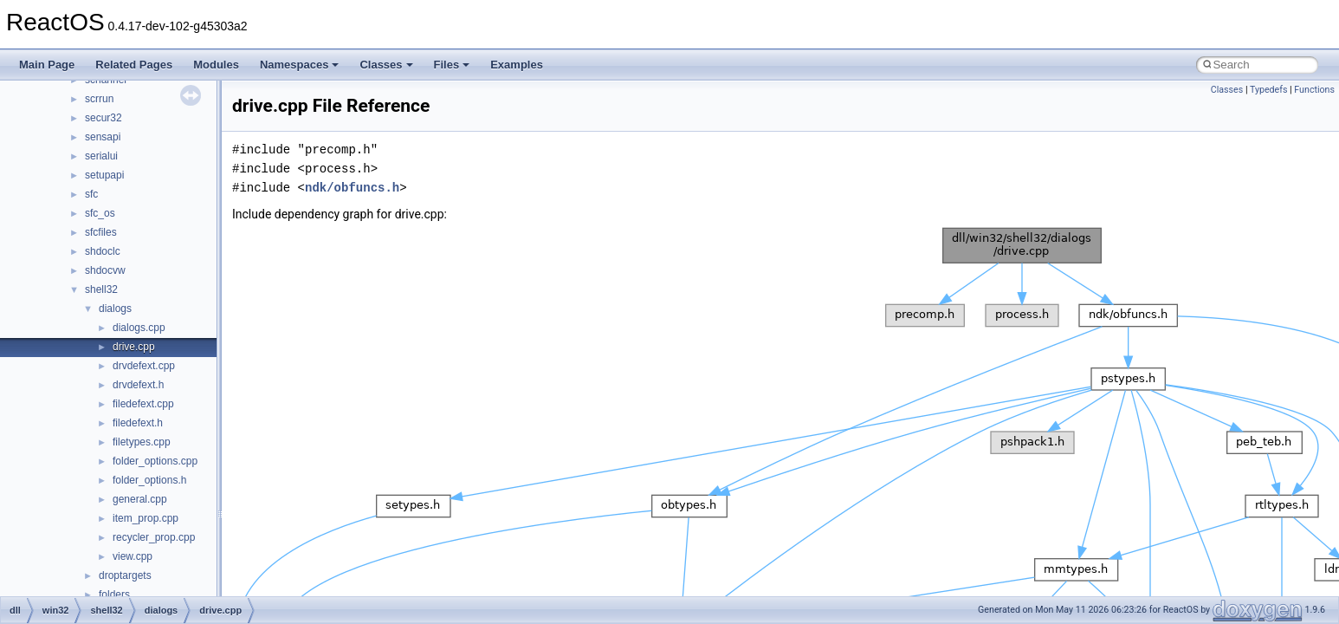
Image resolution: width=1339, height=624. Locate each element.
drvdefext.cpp (144, 366)
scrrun (99, 99)
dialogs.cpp (139, 328)
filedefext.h (138, 423)
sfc (91, 194)
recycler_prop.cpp (154, 537)
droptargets (125, 575)
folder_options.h (149, 480)
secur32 (103, 118)
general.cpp (140, 499)
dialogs (115, 308)
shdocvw (105, 270)
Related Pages (133, 64)
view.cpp (132, 556)
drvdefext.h (138, 385)
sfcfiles (101, 232)
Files (452, 64)
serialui (101, 156)
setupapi (104, 175)
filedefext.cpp (143, 404)
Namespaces (300, 64)
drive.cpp (134, 347)
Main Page (46, 64)
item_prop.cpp (145, 518)
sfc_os (100, 213)
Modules (216, 64)
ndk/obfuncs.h (352, 187)
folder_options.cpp (155, 461)
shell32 (101, 289)
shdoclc (102, 251)
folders (114, 594)
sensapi (102, 137)
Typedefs (1269, 89)
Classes (385, 64)
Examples (516, 64)
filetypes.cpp (142, 442)
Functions (1314, 89)
